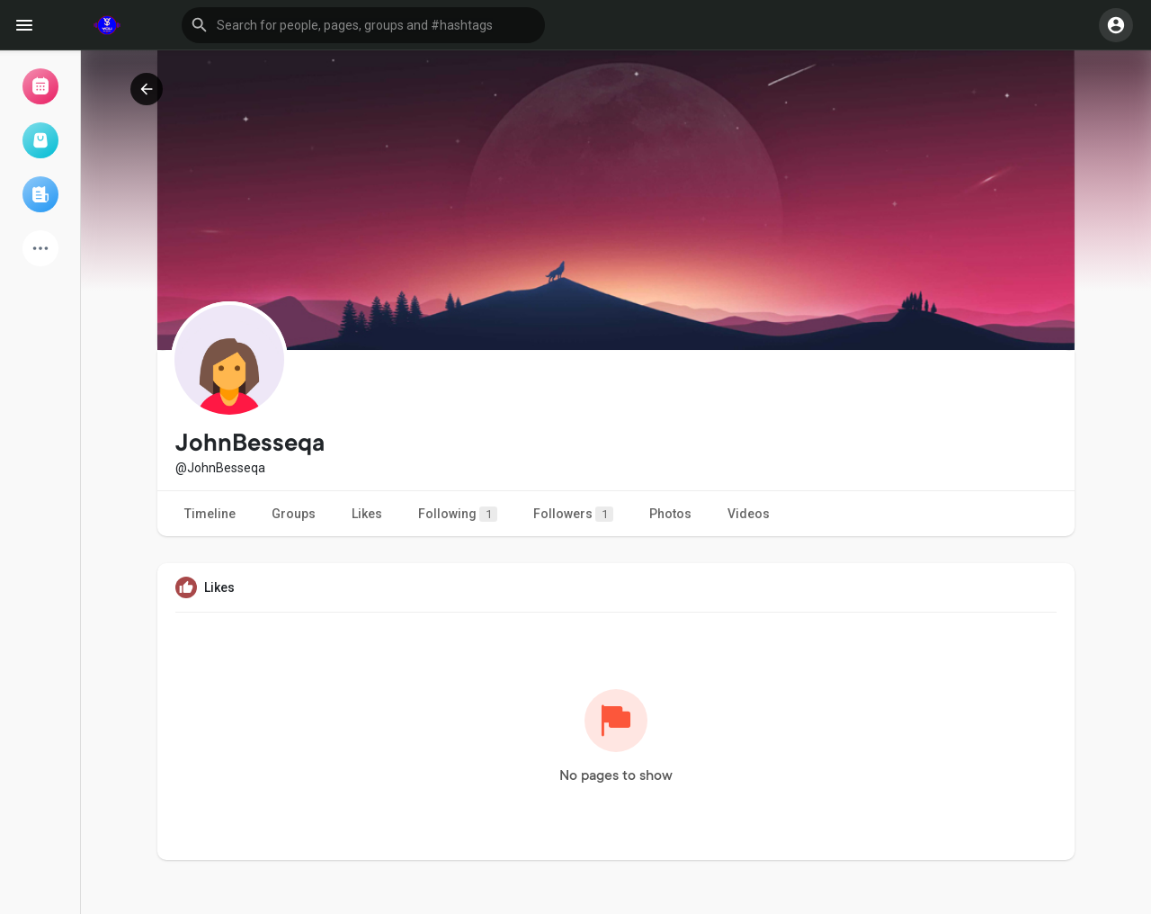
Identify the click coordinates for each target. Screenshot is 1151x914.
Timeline (210, 513)
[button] (363, 25)
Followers (573, 514)
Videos (748, 513)
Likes (367, 513)
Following (457, 514)
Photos (670, 513)
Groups (294, 513)
